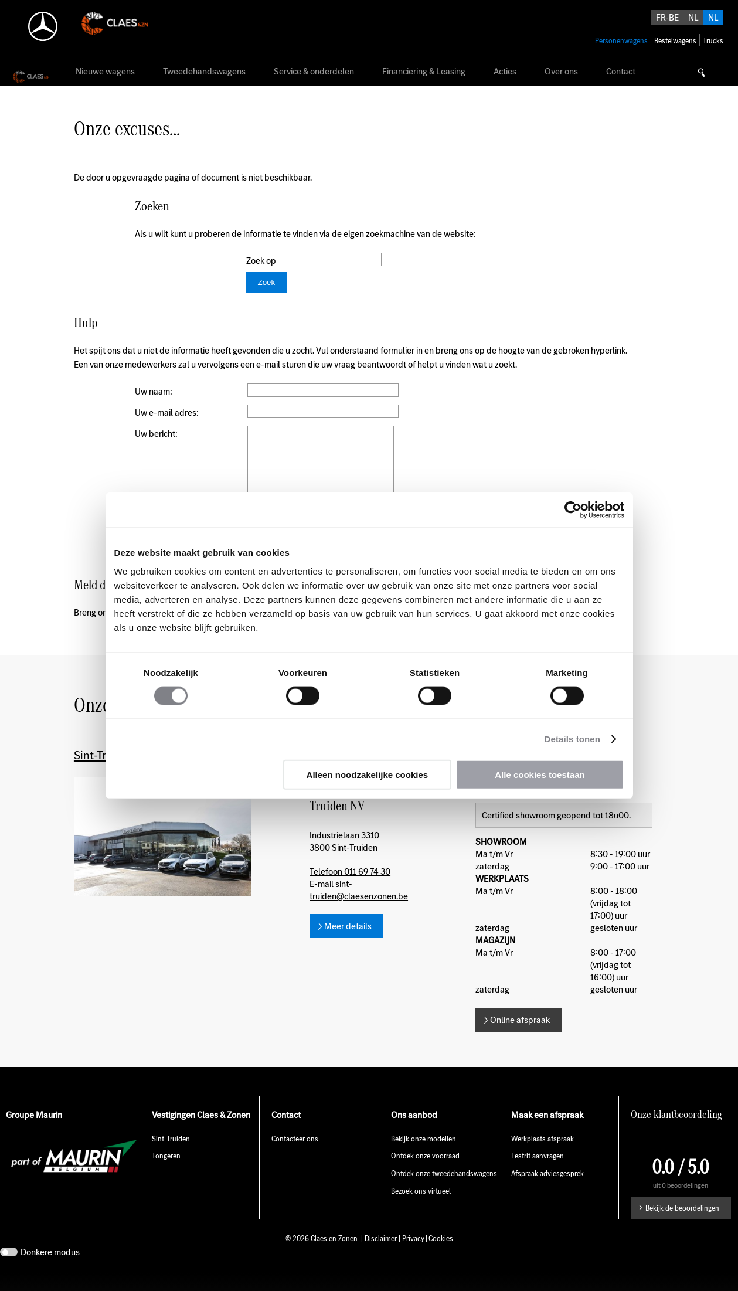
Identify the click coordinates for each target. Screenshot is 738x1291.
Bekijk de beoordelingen (682, 1226)
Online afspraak (520, 1037)
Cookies (440, 1256)
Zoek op (262, 260)
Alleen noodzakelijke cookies (367, 774)
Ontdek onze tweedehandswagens (444, 1191)
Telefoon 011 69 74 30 (350, 889)
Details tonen (572, 739)
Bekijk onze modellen (423, 1156)
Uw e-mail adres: (167, 412)
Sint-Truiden (171, 1156)
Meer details (348, 943)
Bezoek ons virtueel (421, 1209)
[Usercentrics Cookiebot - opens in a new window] (573, 510)
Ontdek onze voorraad (425, 1173)
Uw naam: (153, 391)
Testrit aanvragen (537, 1173)
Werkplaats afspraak (542, 1156)
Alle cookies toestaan (539, 774)
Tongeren (166, 1173)
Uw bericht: (156, 433)
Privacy (413, 1256)
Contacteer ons (294, 1156)
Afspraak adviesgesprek (547, 1191)
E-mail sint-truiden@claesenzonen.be (359, 907)
